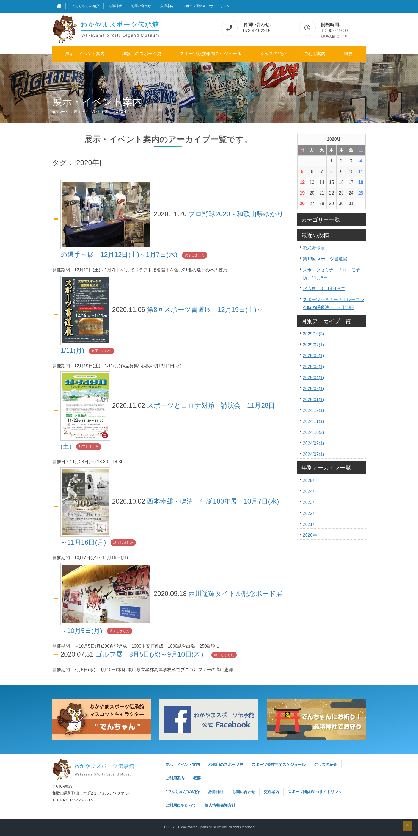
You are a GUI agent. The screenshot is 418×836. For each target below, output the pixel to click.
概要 (348, 53)
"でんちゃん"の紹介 (85, 6)
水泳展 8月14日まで (324, 288)
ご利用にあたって (180, 805)
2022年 (310, 513)
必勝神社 (115, 6)
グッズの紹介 (273, 53)
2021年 (310, 524)
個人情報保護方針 (220, 805)
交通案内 (167, 6)
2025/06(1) (313, 355)
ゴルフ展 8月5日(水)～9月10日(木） (151, 654)
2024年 (310, 491)
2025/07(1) (313, 345)
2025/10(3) (313, 334)
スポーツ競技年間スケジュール (210, 53)
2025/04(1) (313, 377)
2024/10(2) (313, 432)
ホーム (63, 111)
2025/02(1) (313, 388)
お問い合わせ (141, 6)
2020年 (310, 535)
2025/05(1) (313, 366)
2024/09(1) (313, 443)
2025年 (310, 480)
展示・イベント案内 (85, 53)
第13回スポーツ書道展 (327, 259)
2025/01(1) (313, 399)
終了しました (195, 255)
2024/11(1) (313, 421)
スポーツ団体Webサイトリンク (206, 6)
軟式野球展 (314, 248)
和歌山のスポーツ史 (141, 53)
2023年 (310, 502)
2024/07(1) (313, 454)
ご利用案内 (315, 53)
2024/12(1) (313, 410)
